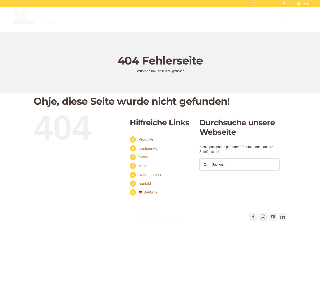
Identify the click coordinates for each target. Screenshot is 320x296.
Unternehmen (150, 175)
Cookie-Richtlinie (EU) (196, 288)
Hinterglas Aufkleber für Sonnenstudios (253, 3)
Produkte (146, 139)
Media (144, 166)
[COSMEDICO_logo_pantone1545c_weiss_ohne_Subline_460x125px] (160, 212)
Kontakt (145, 183)
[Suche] (205, 164)
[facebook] (284, 3)
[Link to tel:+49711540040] (39, 216)
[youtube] (298, 3)
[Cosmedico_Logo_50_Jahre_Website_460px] (35, 15)
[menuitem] (296, 20)
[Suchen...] (239, 164)
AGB (173, 288)
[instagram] (291, 3)
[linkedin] (306, 3)
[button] (102, 280)
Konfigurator (149, 148)
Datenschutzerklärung (230, 288)
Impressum (257, 288)
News (143, 157)
